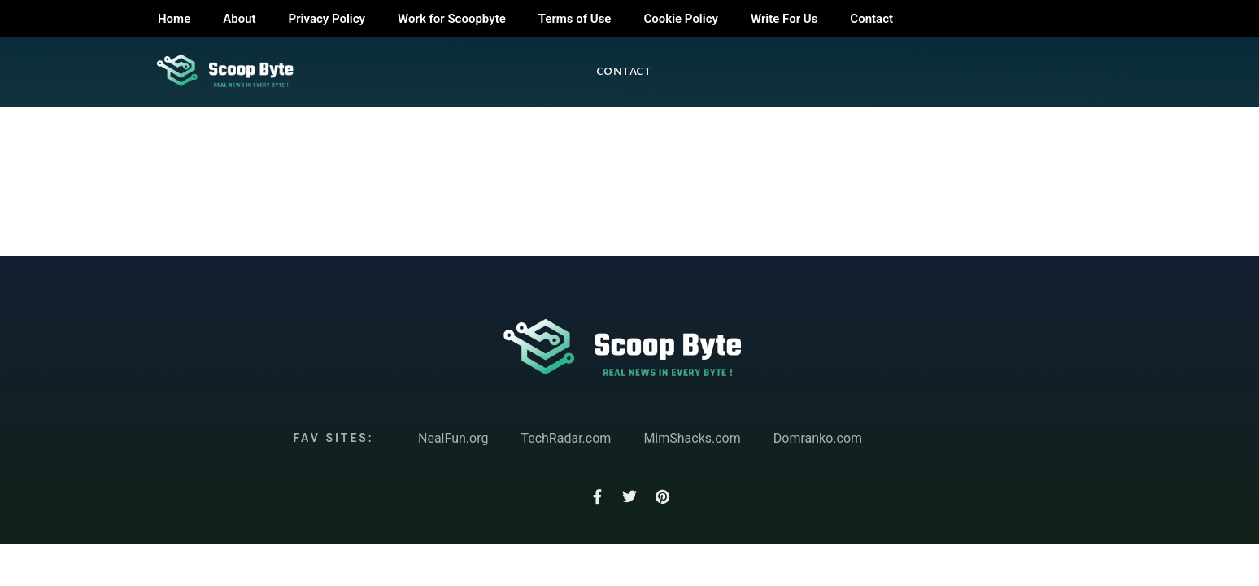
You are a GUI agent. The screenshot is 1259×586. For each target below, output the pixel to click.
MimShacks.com (691, 438)
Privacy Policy (327, 18)
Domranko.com (817, 438)
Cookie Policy (680, 18)
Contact (871, 18)
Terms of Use (575, 18)
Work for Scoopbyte (452, 18)
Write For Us (784, 18)
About (239, 18)
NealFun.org (453, 438)
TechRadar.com (566, 438)
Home (174, 18)
